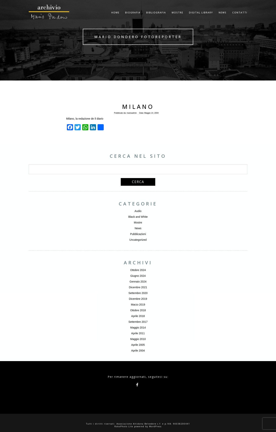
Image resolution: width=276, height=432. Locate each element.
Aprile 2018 (138, 316)
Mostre (177, 16)
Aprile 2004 (138, 350)
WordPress (155, 426)
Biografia (132, 16)
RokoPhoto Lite (123, 426)
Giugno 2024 (138, 275)
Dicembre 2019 (138, 298)
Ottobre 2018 (138, 310)
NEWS (223, 16)
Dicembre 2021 (138, 287)
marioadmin (132, 113)
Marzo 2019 (138, 304)
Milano (138, 107)
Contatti (239, 16)
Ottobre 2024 (138, 270)
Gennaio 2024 (138, 281)
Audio (138, 211)
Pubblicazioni (138, 234)
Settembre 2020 (138, 293)
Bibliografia (156, 16)
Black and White (138, 216)
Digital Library (201, 16)
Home (115, 16)
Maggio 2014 (138, 327)
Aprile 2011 (138, 333)
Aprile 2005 (138, 344)
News (138, 228)
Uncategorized (138, 239)
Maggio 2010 (138, 339)
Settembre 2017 (138, 321)
